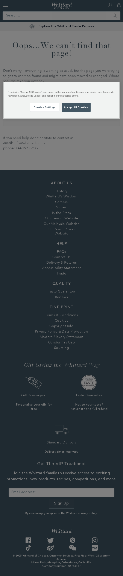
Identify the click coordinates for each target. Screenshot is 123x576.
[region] (61, 100)
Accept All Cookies (76, 107)
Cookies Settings (44, 107)
